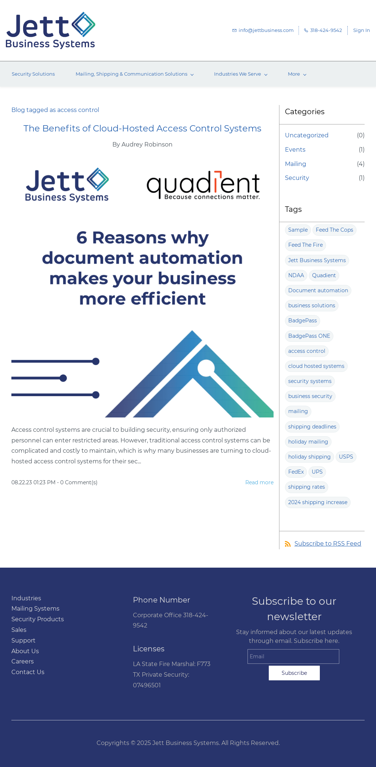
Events (295, 149)
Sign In (361, 30)
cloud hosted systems (316, 366)
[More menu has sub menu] (297, 74)
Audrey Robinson (147, 144)
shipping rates (306, 487)
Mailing (295, 163)
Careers (22, 661)
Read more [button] (259, 482)
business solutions (311, 305)
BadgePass (302, 320)
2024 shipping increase (317, 502)
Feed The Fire (305, 245)
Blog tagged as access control (55, 109)
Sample (298, 230)
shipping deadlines (312, 426)
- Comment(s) (77, 482)
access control (306, 351)
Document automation (318, 290)
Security (297, 177)
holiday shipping (309, 456)
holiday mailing (308, 441)
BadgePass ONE (309, 336)
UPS (317, 471)
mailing (298, 411)
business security (310, 396)
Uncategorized (307, 135)
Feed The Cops (334, 230)
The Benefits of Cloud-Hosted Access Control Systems (142, 128)
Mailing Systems (35, 608)
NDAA (296, 275)
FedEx (296, 471)
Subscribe (294, 673)
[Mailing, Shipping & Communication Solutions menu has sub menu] (134, 74)
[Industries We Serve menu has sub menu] (240, 74)
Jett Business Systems (317, 260)
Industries (26, 598)
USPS (346, 456)
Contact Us (27, 672)
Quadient (324, 275)
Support (23, 640)
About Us (25, 651)
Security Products (37, 619)
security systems (310, 381)
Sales (18, 629)
